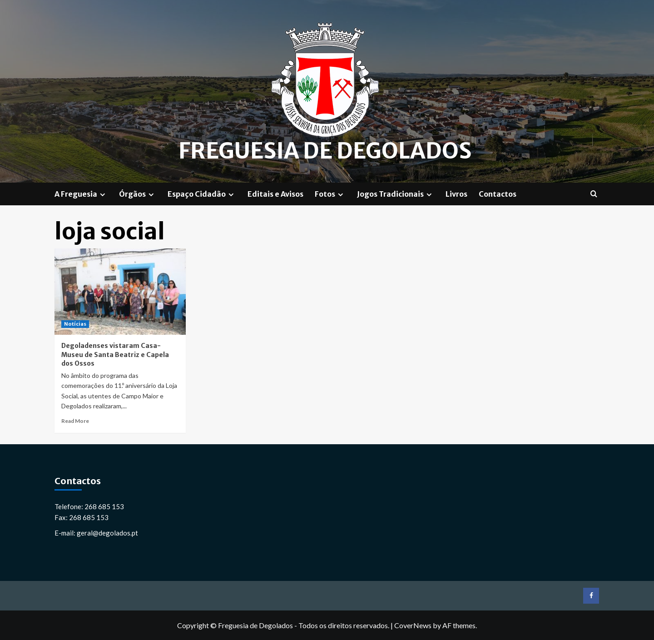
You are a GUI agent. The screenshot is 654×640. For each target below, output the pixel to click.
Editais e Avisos (275, 193)
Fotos (330, 193)
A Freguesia (81, 193)
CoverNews (412, 625)
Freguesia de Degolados (324, 150)
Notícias (75, 324)
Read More (75, 420)
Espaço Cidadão (202, 193)
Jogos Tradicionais (395, 193)
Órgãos (137, 193)
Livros (456, 193)
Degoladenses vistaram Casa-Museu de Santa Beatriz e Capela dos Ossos (115, 354)
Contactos (497, 193)
